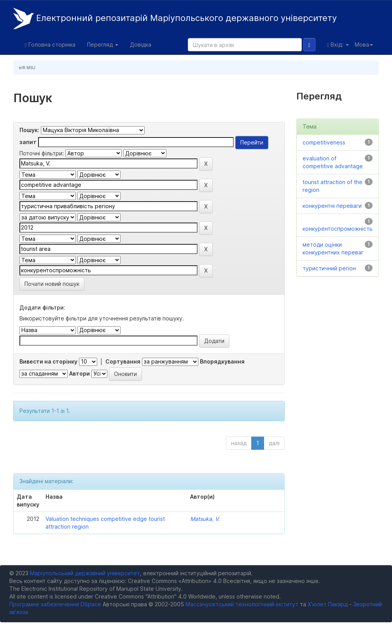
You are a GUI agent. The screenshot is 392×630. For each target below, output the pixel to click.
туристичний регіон (329, 268)
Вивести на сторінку (48, 361)
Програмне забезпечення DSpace (55, 604)
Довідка (140, 44)
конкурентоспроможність (338, 228)
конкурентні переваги (332, 205)
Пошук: (29, 130)
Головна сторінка (50, 44)
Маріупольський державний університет (85, 573)
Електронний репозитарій (175, 18)
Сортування (122, 361)
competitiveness (324, 142)
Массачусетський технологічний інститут (242, 604)
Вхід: (338, 44)
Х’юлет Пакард (328, 604)
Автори (79, 373)
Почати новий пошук (51, 283)
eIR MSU (27, 67)
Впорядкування (222, 361)
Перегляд (102, 44)
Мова (364, 44)
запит (28, 142)
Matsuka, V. (205, 518)
